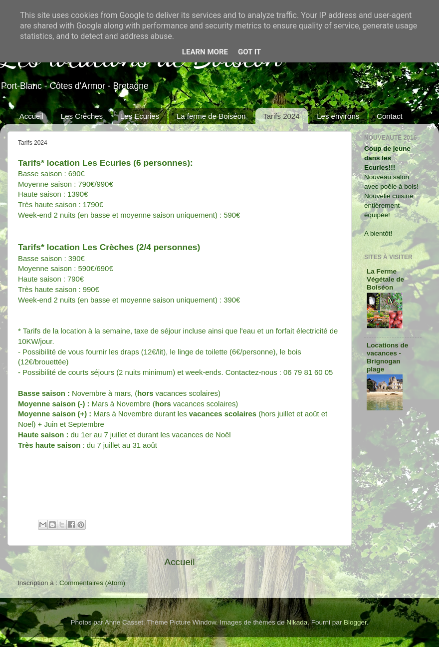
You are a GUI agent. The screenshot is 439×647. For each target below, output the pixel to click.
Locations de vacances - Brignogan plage (387, 357)
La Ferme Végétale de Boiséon (385, 279)
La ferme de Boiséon (211, 116)
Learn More (205, 51)
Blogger (355, 622)
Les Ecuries (139, 116)
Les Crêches (82, 116)
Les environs (338, 116)
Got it (249, 51)
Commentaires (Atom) (92, 583)
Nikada (296, 622)
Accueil (31, 116)
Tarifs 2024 (281, 116)
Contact (390, 116)
